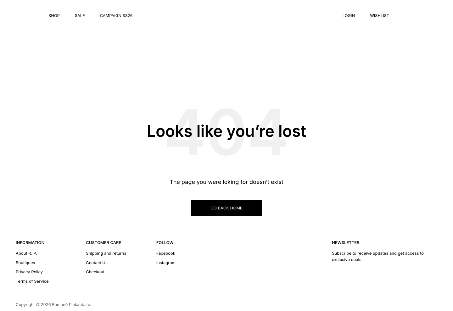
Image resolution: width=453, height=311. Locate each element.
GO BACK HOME (226, 207)
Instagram (166, 262)
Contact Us (96, 262)
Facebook (165, 253)
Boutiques (25, 262)
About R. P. (26, 253)
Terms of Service (32, 281)
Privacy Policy (29, 271)
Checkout (95, 271)
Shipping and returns (106, 253)
